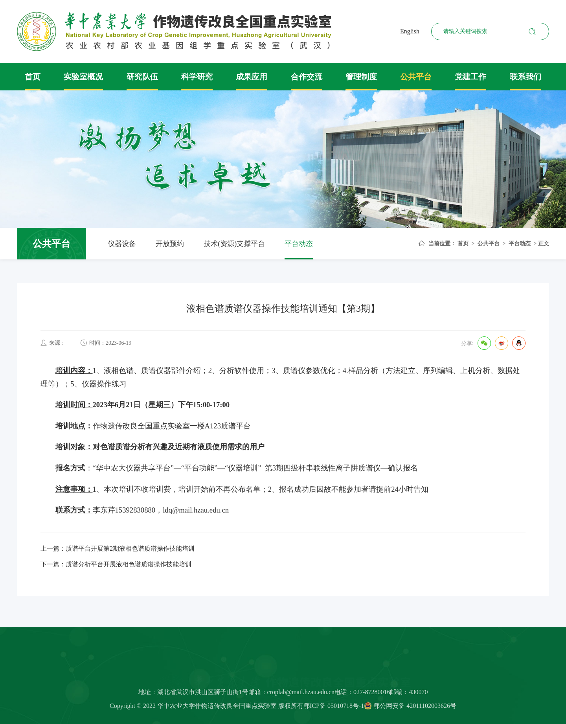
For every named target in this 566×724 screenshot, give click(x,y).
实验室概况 (83, 76)
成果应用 (251, 76)
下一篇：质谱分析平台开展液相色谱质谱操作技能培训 (115, 564)
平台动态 (299, 244)
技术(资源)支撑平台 (234, 244)
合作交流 (306, 76)
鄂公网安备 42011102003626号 (410, 708)
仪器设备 (122, 244)
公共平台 (416, 76)
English (409, 31)
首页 (32, 76)
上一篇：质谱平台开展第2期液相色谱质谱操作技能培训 (117, 548)
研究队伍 (142, 76)
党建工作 (470, 76)
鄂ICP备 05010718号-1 (333, 708)
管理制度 (361, 76)
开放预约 (170, 244)
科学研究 (197, 76)
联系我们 (525, 76)
